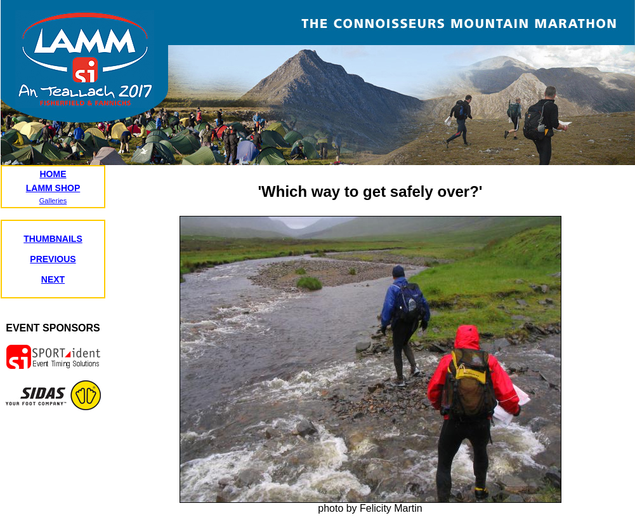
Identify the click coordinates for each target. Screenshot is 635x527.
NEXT (53, 279)
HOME (53, 174)
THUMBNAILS (52, 239)
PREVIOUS (52, 259)
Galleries (53, 200)
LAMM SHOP (53, 188)
